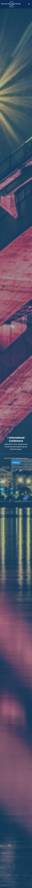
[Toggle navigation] (29, 4)
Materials (16, 462)
